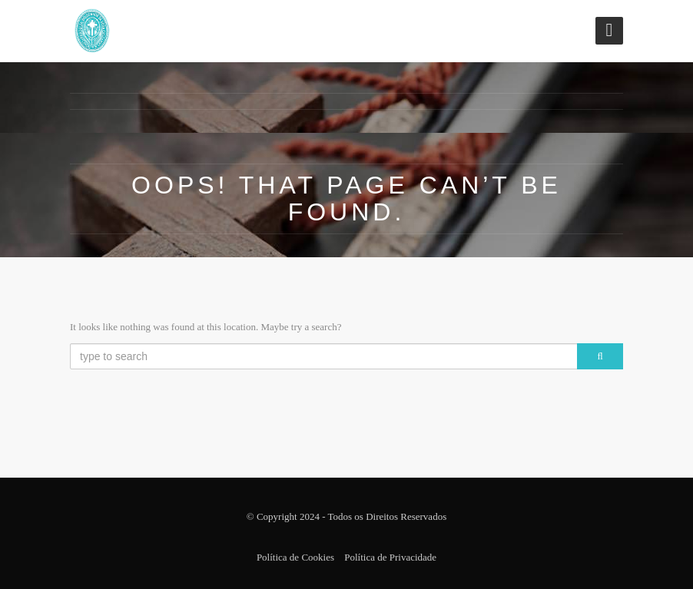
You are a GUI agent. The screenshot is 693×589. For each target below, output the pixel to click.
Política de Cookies (295, 557)
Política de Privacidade (390, 557)
